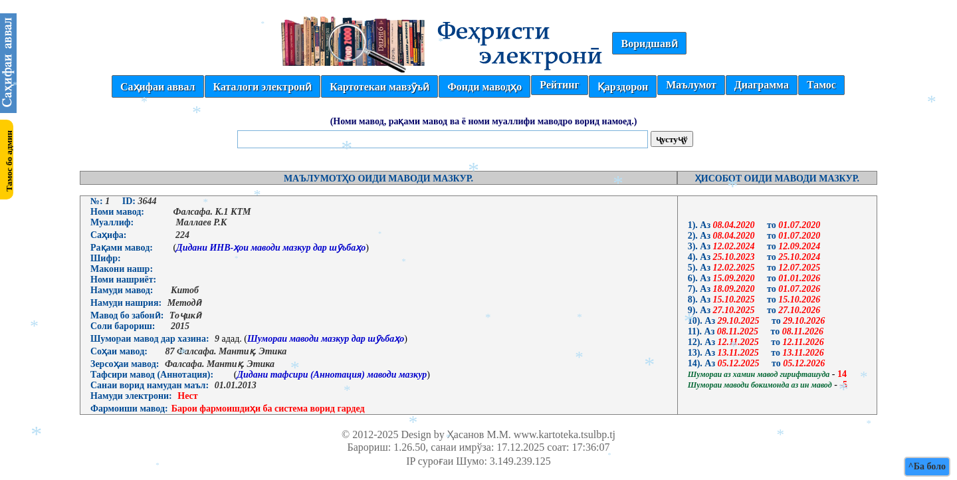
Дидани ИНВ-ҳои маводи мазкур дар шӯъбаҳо (271, 248)
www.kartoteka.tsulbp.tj (564, 434)
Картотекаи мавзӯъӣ (379, 86)
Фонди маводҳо (484, 86)
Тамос (821, 84)
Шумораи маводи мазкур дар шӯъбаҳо (325, 339)
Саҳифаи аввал (157, 86)
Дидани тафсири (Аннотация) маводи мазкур (332, 375)
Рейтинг (559, 84)
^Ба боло (927, 466)
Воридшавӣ (649, 43)
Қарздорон (622, 86)
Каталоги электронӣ (262, 86)
